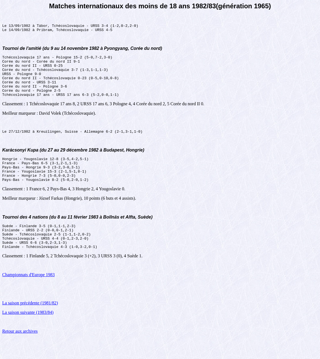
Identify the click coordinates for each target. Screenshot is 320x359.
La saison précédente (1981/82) (30, 323)
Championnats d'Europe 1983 (28, 295)
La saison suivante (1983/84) (27, 333)
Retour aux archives (20, 352)
